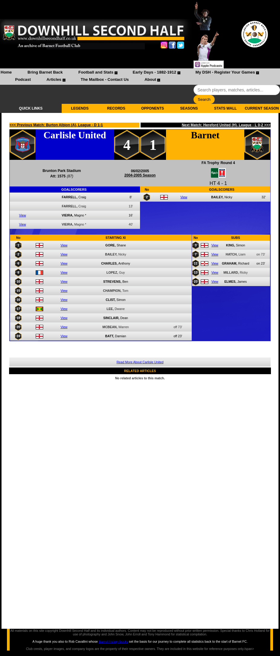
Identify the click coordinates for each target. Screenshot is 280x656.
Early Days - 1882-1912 (154, 72)
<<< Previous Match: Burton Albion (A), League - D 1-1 (56, 125)
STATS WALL (225, 108)
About (150, 79)
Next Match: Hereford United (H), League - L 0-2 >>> (226, 125)
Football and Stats (95, 72)
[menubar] (140, 76)
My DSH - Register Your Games (225, 72)
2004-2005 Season (139, 175)
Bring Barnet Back (45, 72)
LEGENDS (80, 108)
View (22, 215)
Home (6, 72)
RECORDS (116, 108)
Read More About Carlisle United (139, 362)
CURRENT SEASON (262, 108)
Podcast (23, 79)
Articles (54, 79)
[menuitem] (6, 73)
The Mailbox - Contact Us (105, 79)
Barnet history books (113, 641)
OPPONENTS (152, 108)
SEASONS (189, 108)
